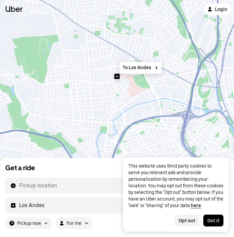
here (196, 205)
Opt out (187, 220)
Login (217, 9)
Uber (14, 9)
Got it (213, 220)
